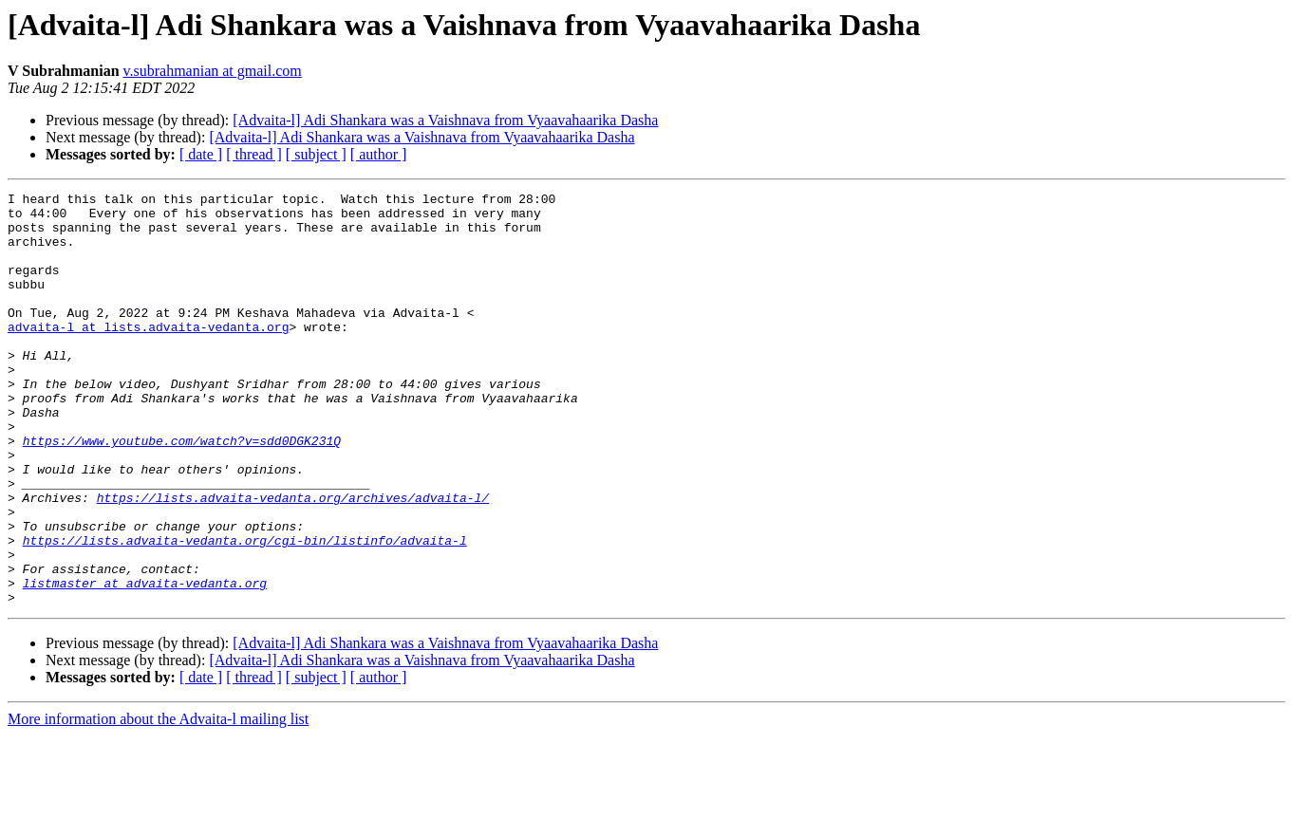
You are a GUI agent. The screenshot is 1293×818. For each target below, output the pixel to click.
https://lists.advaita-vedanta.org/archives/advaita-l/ (293, 559)
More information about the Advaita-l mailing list (158, 801)
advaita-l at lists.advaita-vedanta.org (148, 354)
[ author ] (378, 154)
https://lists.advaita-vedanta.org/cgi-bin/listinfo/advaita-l (245, 611)
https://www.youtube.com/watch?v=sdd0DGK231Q (182, 491)
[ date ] (200, 154)
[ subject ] (316, 154)
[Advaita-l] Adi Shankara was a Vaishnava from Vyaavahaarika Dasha (445, 120)
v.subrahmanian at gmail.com (212, 71)
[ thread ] (254, 154)
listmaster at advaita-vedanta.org (145, 662)
